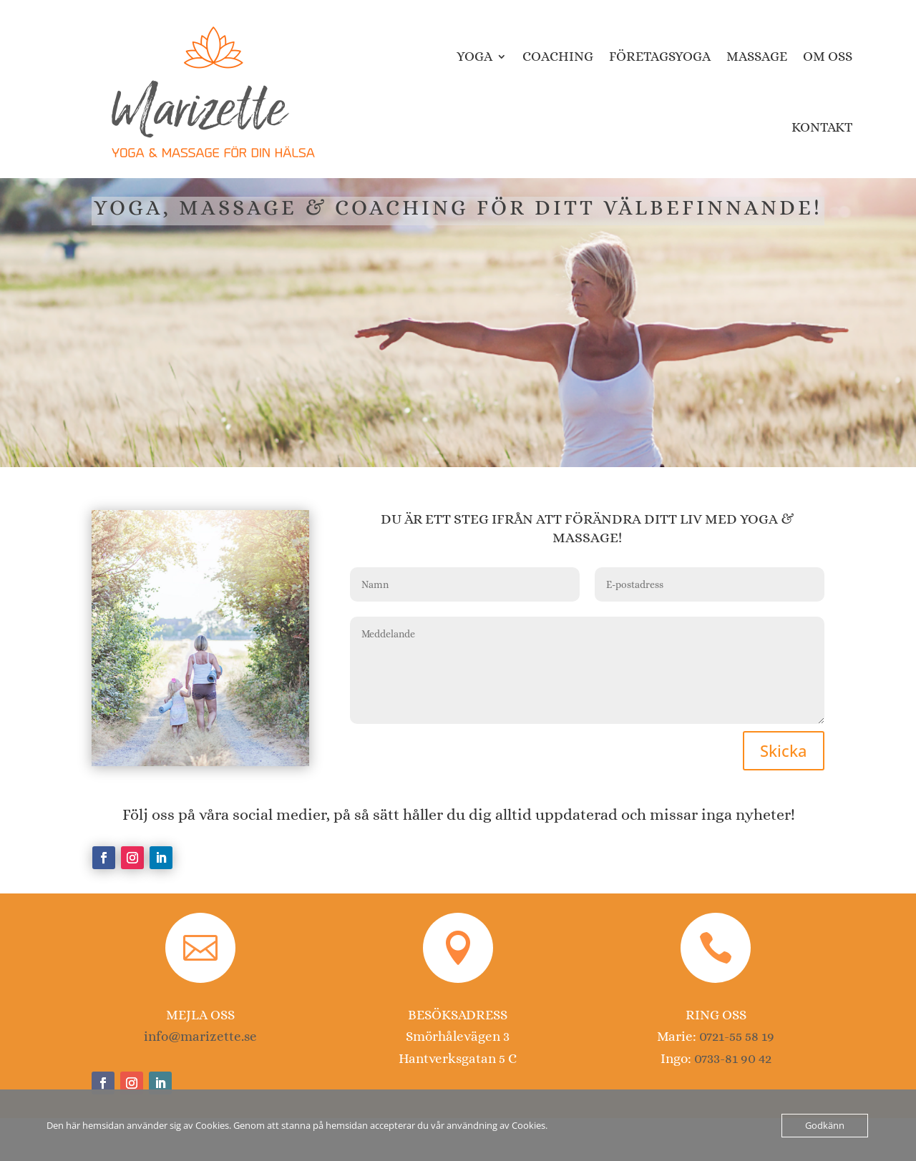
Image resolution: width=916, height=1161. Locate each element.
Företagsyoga (660, 56)
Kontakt (821, 126)
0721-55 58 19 (736, 1036)
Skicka (783, 750)
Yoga (474, 56)
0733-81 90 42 (732, 1058)
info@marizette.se (200, 1036)
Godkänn (824, 1125)
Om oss (827, 56)
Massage (756, 56)
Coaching (557, 56)
